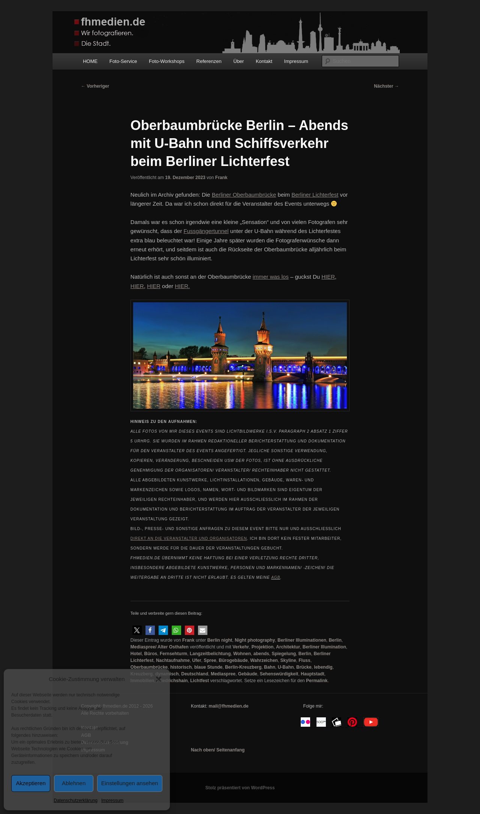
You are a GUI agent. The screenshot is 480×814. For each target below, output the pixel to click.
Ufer (196, 660)
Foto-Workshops (166, 61)
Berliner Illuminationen (302, 640)
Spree (210, 660)
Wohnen (242, 653)
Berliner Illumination (324, 647)
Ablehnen (74, 783)
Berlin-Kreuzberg (243, 667)
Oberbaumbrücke (149, 667)
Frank (221, 177)
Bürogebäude (233, 660)
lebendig (323, 667)
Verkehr (240, 647)
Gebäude (247, 674)
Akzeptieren (31, 783)
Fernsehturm (173, 653)
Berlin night (219, 640)
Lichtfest (199, 680)
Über (238, 61)
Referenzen (209, 61)
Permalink (316, 680)
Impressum (112, 800)
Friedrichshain (172, 680)
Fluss (304, 660)
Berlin (335, 640)
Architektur (288, 647)
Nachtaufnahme (173, 660)
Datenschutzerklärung (76, 800)
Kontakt (264, 61)
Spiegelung (284, 653)
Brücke (304, 667)
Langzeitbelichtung (210, 653)
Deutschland (194, 674)
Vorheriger (95, 86)
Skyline (288, 660)
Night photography (255, 640)
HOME (90, 61)
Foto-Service (123, 61)
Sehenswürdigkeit (279, 674)
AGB (275, 577)
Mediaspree (223, 674)
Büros (151, 653)
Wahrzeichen (264, 660)
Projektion (263, 647)
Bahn (269, 667)
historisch (181, 667)
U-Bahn (286, 667)
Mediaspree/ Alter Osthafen (159, 647)
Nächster (386, 86)
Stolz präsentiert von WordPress (239, 787)
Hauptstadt (312, 674)
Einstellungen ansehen (129, 783)
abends (261, 653)
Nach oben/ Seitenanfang (217, 750)
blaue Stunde (208, 667)
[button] (158, 679)
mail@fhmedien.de (228, 706)
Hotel (136, 653)
